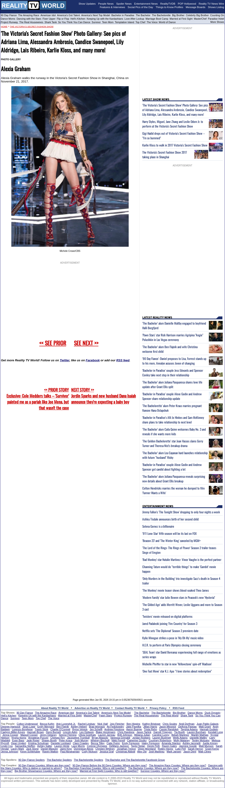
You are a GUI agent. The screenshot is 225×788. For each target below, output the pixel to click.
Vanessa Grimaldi (120, 737)
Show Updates (87, 3)
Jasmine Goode (188, 746)
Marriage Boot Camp (157, 18)
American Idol (48, 15)
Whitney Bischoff (100, 740)
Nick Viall (102, 723)
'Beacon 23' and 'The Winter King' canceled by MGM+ (171, 540)
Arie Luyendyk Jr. (66, 723)
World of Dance (167, 22)
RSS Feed (178, 708)
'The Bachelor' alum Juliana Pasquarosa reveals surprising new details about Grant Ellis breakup (173, 478)
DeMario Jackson (119, 746)
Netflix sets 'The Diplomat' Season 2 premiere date (170, 630)
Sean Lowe (29, 726)
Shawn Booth (49, 740)
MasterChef (200, 18)
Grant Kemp (212, 748)
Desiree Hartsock (10, 726)
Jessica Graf (107, 751)
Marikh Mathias (200, 734)
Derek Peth (153, 746)
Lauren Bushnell (161, 737)
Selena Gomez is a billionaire (158, 526)
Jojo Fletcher (117, 723)
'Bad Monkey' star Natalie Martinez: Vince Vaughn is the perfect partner (181, 559)
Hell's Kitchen (77, 18)
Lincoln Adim (70, 732)
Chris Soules (170, 723)
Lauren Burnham (196, 732)
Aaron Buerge (134, 729)
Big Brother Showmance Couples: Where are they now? (46, 771)
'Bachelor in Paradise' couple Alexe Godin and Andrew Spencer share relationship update (172, 396)
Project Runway (9, 22)
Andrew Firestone (114, 729)
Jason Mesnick (167, 726)
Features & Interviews (112, 7)
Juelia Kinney (210, 743)
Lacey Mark (17, 748)
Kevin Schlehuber (30, 751)
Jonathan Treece (126, 748)
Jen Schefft (96, 729)
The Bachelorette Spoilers (88, 759)
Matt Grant (205, 726)
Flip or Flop (63, 18)
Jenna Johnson (9, 751)
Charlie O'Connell (60, 729)
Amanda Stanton (171, 743)
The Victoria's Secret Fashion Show (32, 26)
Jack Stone (32, 748)
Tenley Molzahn (201, 740)
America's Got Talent (68, 15)
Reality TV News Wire (211, 3)
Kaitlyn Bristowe (151, 723)
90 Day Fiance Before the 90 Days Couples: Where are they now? (110, 765)
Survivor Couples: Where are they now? (162, 771)
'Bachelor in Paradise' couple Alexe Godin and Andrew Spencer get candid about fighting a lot (172, 467)
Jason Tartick (144, 732)
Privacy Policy (158, 708)
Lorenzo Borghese (22, 729)
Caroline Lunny (160, 734)
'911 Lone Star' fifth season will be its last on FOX (169, 533)
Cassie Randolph (169, 729)
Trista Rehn (150, 729)
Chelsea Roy (57, 737)
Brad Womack (97, 726)
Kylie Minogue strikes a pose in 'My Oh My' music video (173, 638)
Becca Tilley (97, 743)
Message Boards (195, 7)
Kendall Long (215, 732)
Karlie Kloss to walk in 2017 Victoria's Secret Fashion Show (174, 145)
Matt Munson (206, 746)
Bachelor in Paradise (122, 15)
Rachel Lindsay (86, 723)
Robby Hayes (165, 748)
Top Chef (140, 22)
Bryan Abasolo (100, 737)
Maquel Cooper (29, 734)
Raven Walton (50, 751)
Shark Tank (51, 22)
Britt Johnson (124, 734)
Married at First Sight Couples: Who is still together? (109, 771)
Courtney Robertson (160, 740)
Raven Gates (169, 746)
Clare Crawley (81, 743)
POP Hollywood (187, 3)
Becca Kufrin (47, 723)
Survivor (96, 22)
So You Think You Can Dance (74, 22)
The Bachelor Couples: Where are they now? (153, 768)
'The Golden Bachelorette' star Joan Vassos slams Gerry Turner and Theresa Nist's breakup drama (172, 443)
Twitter (64, 360)
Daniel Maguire (49, 748)
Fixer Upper (49, 18)
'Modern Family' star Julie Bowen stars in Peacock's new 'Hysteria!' (178, 597)
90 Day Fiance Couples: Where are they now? (44, 765)
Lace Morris (78, 746)
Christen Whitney (105, 748)
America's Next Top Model (95, 15)
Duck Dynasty (212, 712)
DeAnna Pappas (187, 726)
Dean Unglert (18, 743)
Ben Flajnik (62, 726)
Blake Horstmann (105, 732)
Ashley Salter (44, 746)
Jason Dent (189, 751)
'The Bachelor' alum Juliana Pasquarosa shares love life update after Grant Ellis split (172, 384)
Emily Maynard (45, 726)
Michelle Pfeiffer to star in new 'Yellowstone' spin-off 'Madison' (177, 664)
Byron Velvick (80, 729)
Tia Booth (179, 732)
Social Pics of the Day (140, 7)
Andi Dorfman (187, 723)
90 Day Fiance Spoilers (31, 759)
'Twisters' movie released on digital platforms (167, 616)
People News (106, 3)
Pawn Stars (105, 715)
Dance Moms (8, 18)
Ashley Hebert (79, 726)
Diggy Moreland (147, 748)
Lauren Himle (61, 746)
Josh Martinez (156, 751)
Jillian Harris (150, 726)
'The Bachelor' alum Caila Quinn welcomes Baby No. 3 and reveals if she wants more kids (174, 431)
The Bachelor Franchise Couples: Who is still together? (95, 768)
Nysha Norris (19, 737)
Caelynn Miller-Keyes (13, 732)
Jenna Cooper (10, 734)
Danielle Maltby (198, 737)
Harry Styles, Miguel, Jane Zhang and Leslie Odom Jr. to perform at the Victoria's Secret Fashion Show (172, 123)
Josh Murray (81, 740)
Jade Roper (33, 740)
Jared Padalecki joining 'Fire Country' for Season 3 (169, 623)
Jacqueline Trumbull (78, 737)
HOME (4, 26)
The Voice (152, 22)
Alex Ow (142, 751)
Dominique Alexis (83, 748)
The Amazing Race (28, 15)
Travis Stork (41, 729)
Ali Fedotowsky (115, 726)
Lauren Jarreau (106, 734)
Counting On (217, 15)
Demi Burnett (53, 732)
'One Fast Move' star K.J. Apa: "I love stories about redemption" (177, 671)
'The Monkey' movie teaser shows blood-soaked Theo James (175, 590)
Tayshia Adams (189, 729)
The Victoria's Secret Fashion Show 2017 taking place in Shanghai (164, 154)
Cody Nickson (89, 751)
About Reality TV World (54, 708)
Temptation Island (124, 22)
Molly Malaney (181, 740)
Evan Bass (18, 740)
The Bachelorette (161, 15)
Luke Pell (180, 748)
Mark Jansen (174, 751)
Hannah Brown (35, 732)
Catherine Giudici (136, 740)
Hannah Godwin (209, 729)
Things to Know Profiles (169, 7)
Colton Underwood (27, 723)
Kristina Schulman (38, 743)
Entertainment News (146, 3)
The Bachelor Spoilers (59, 759)
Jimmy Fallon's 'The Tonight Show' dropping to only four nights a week (181, 512)
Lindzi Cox (7, 746)
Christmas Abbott (125, 751)
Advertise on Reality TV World (92, 708)
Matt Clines (204, 751)
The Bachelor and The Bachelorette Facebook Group (135, 759)
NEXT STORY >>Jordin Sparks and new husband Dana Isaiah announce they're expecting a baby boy (103, 396)
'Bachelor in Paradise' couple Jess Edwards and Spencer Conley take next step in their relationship (172, 372)
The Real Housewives (31, 22)
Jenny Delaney (48, 734)
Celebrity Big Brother (197, 15)
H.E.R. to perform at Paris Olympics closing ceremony (171, 645)
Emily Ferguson (131, 743)
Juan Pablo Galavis (208, 723)
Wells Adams (180, 737)
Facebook (93, 360)
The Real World (169, 715)
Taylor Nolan (138, 746)
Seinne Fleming (67, 734)
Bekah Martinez (180, 734)
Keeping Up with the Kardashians (105, 18)
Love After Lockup (134, 18)
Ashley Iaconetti (191, 743)
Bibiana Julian (142, 734)
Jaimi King (66, 748)
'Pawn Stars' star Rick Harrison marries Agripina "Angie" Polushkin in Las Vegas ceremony (172, 337)
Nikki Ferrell (118, 740)
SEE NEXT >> (86, 343)
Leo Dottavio (86, 732)
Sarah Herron (195, 748)
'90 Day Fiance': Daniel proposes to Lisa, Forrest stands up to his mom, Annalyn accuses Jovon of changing (174, 360)
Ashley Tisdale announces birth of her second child (170, 519)
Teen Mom (108, 22)
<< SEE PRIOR (52, 343)
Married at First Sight (181, 18)
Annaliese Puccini (38, 737)
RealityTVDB (167, 3)
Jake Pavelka (133, 726)
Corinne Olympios (97, 746)
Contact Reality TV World (129, 708)
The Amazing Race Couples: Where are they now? (177, 765)
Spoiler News (124, 3)
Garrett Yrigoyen (162, 732)
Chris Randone (125, 732)
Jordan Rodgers (141, 737)
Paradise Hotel (216, 18)
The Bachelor (143, 15)
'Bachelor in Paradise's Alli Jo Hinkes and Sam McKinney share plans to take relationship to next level (173, 419)
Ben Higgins (133, 723)
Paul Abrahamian (70, 751)
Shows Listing (216, 7)
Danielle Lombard (61, 743)
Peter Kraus (65, 740)
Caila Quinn (113, 743)
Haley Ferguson (151, 743)
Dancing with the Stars (29, 18)
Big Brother (178, 15)
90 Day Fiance (9, 15)
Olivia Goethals (87, 734)
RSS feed (122, 360)
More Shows (217, 22)
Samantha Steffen (25, 746)
